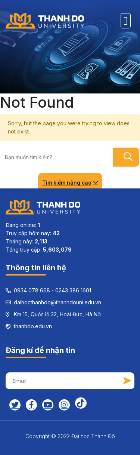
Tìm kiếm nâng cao (70, 182)
